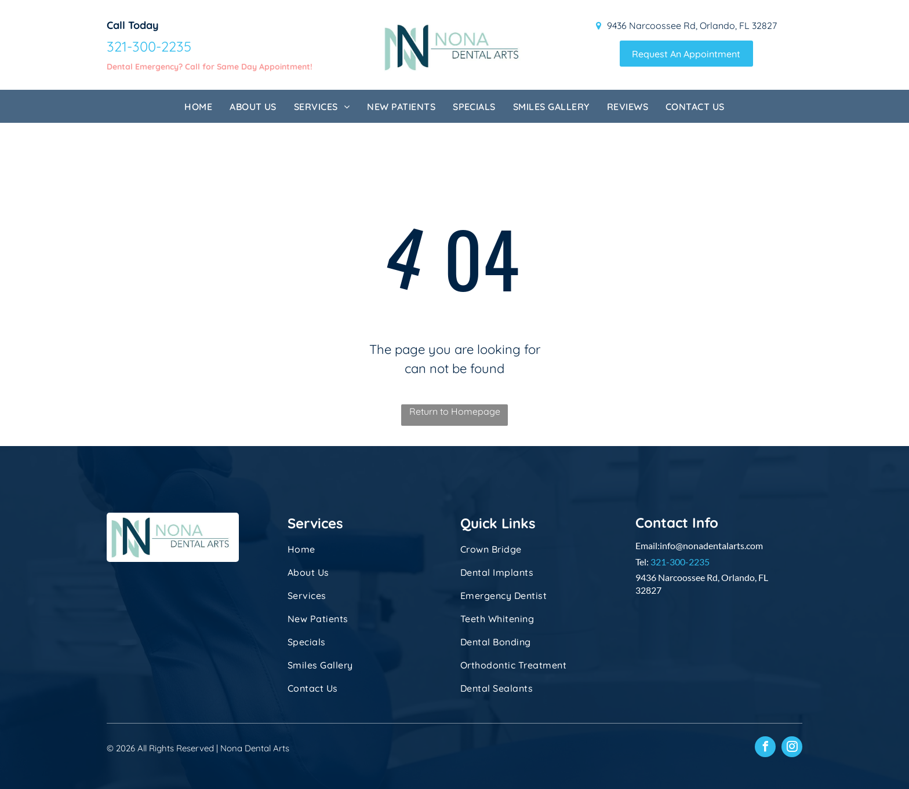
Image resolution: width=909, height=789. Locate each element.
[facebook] (765, 748)
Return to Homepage (454, 411)
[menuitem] (198, 107)
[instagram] (791, 748)
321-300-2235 (680, 561)
